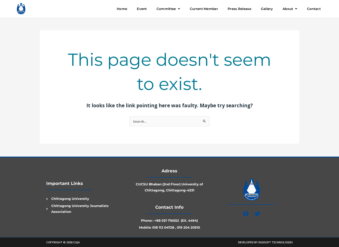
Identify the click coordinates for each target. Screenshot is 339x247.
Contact (314, 9)
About (290, 9)
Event (142, 9)
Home (122, 9)
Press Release (239, 9)
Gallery (267, 9)
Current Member (204, 9)
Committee (168, 9)
